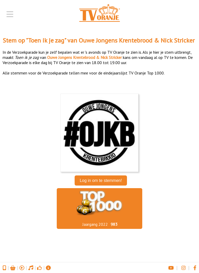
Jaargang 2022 (95, 224)
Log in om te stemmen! (101, 180)
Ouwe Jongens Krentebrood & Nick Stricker (137, 40)
